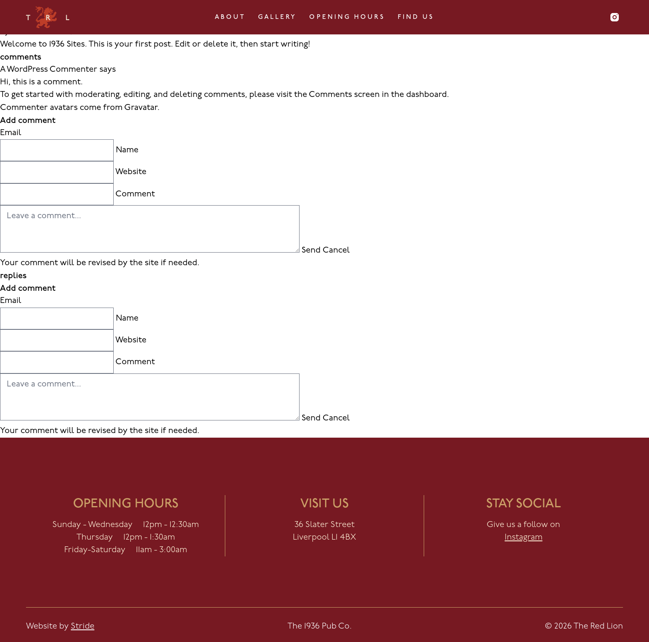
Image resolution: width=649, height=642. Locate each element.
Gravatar (140, 108)
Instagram (523, 537)
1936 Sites (67, 44)
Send (311, 250)
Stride (82, 626)
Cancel (336, 250)
